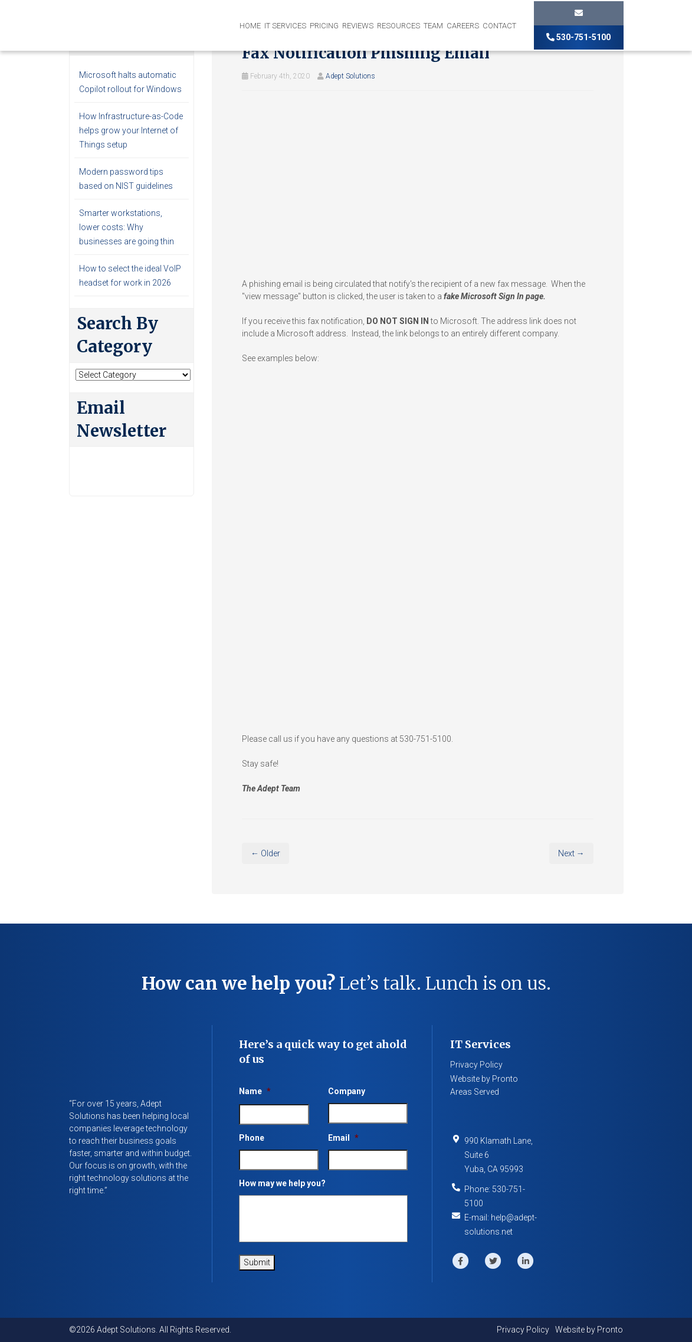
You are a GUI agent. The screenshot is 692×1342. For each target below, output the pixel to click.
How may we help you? (282, 1183)
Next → (571, 853)
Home (250, 25)
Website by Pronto (484, 1079)
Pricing (324, 25)
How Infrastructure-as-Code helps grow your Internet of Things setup (131, 130)
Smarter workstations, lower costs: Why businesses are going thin (126, 227)
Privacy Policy (476, 1064)
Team (433, 25)
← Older (265, 853)
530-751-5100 (578, 37)
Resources (398, 25)
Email (343, 1138)
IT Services (285, 25)
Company (346, 1091)
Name (255, 1091)
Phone (251, 1138)
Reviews (357, 25)
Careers (463, 25)
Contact (499, 25)
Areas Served (474, 1091)
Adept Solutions (350, 76)
